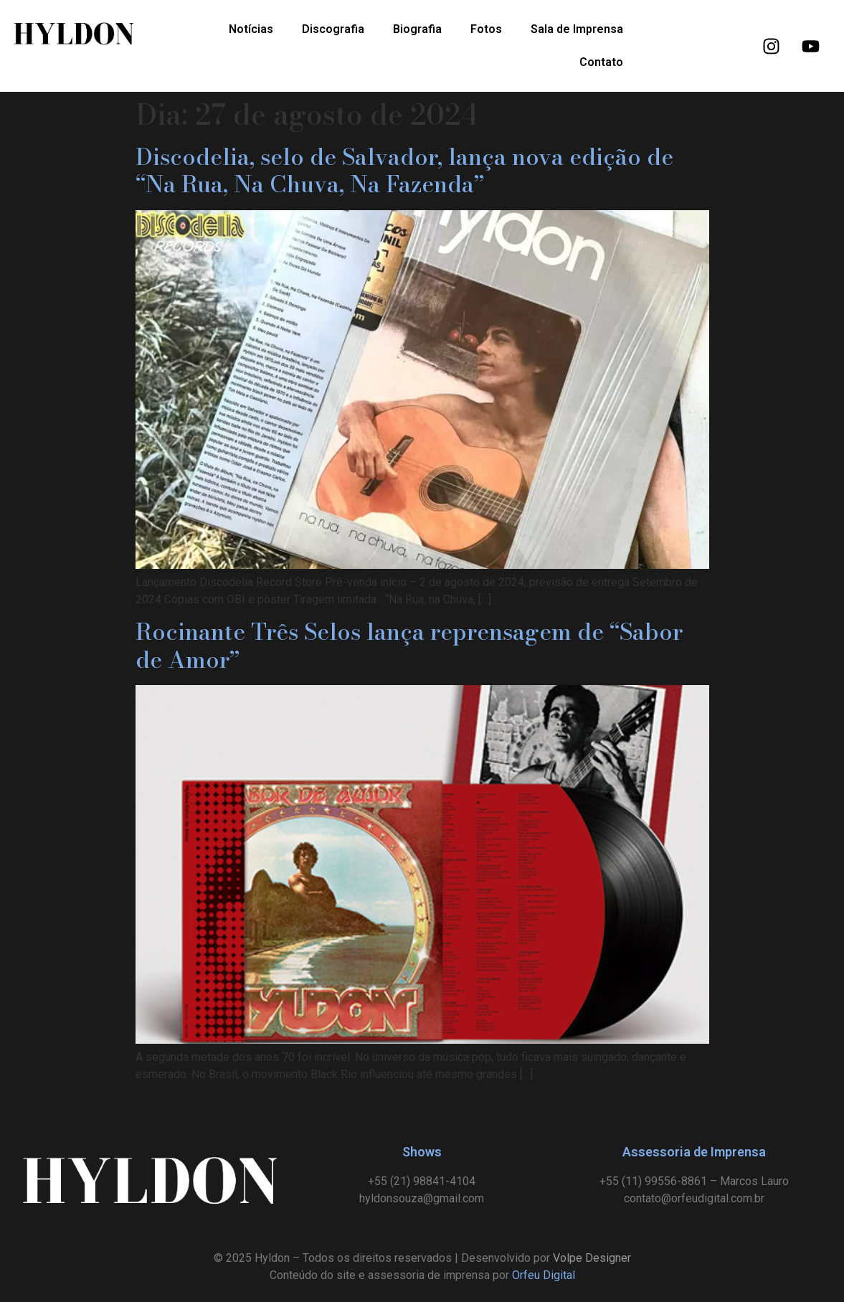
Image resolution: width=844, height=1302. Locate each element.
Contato (601, 62)
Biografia (417, 29)
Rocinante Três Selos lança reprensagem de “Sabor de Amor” (409, 645)
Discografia (333, 29)
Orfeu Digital (543, 1275)
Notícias (251, 29)
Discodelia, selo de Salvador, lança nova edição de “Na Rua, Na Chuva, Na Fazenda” (404, 170)
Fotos (486, 29)
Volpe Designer (592, 1258)
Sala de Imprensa (577, 29)
